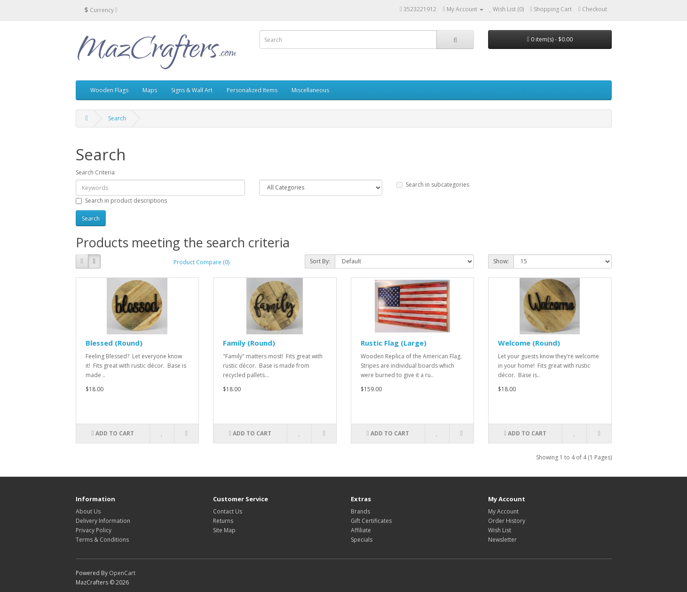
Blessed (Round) (114, 342)
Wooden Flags (109, 90)
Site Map (224, 530)
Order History (506, 521)
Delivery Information (103, 521)
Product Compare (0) (201, 262)
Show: (501, 261)
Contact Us (227, 511)
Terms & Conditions (102, 540)
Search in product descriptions (121, 201)
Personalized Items (252, 90)
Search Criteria (95, 172)
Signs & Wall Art (192, 90)
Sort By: (320, 261)
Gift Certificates (371, 521)
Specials (361, 540)
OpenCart (122, 573)
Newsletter (502, 540)
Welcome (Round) (529, 342)
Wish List (499, 530)
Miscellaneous (310, 90)
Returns (223, 521)
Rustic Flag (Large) (393, 342)
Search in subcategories (432, 185)
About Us (88, 511)
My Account (503, 511)
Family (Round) (249, 342)
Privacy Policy (93, 530)
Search (117, 118)
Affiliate (361, 530)
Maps (149, 90)
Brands (360, 511)
